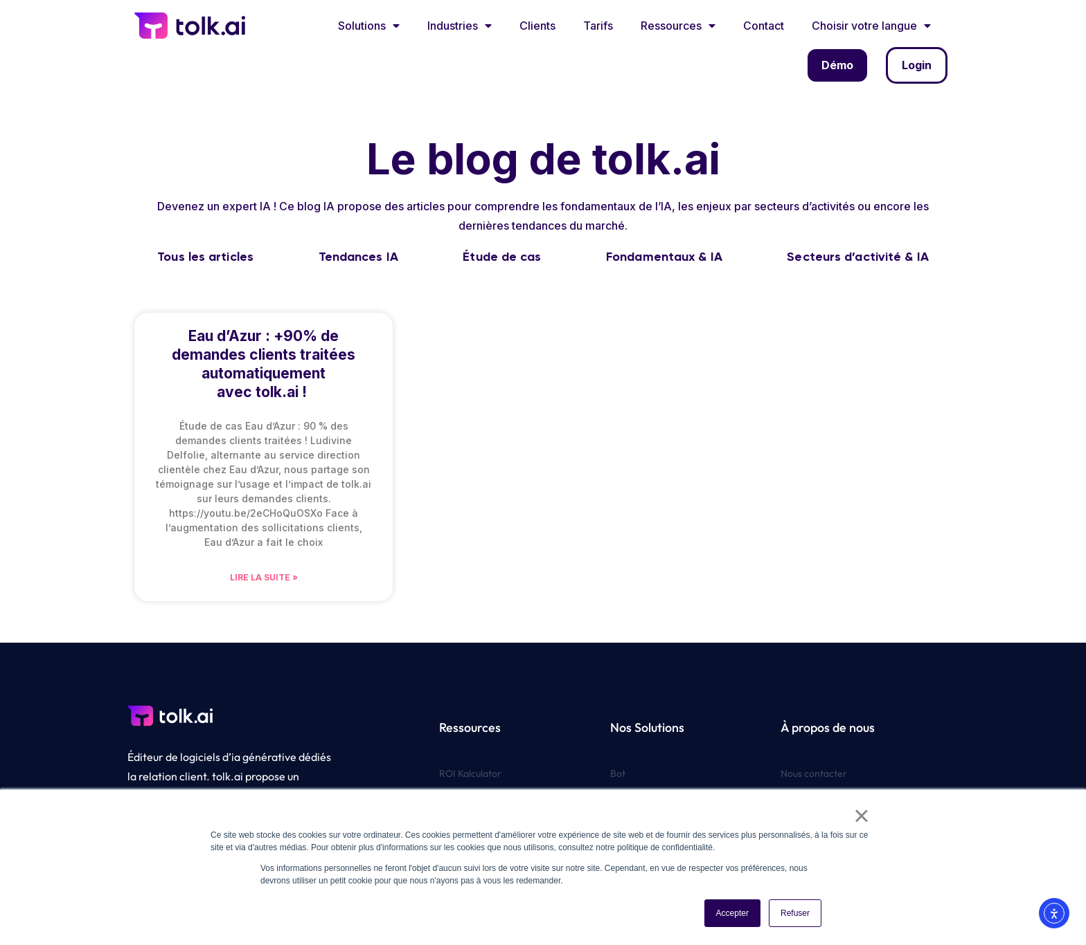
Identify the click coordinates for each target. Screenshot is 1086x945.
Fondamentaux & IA (664, 256)
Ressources (678, 25)
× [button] (861, 815)
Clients (537, 26)
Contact (763, 26)
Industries (459, 25)
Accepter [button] (732, 913)
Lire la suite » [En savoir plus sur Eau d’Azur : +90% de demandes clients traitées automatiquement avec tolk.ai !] (264, 577)
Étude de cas (502, 256)
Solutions (369, 25)
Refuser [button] (795, 913)
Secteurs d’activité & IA (857, 256)
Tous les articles (205, 256)
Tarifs (598, 26)
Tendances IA (358, 256)
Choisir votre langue (871, 25)
